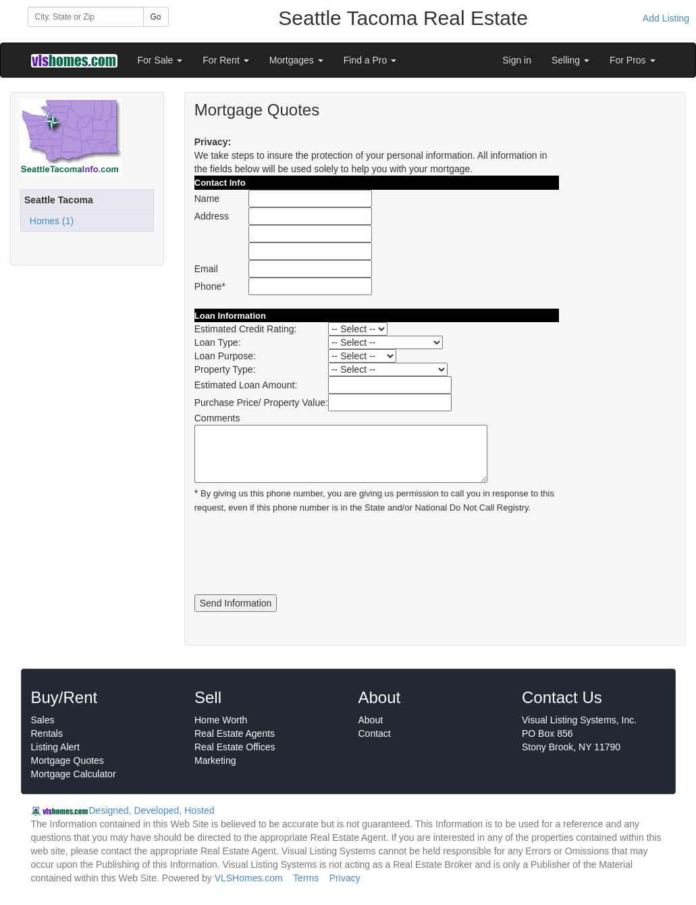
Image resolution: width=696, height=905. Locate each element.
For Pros (632, 60)
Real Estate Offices (234, 747)
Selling (570, 60)
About (370, 720)
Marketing (215, 760)
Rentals (47, 733)
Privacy (344, 878)
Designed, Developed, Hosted (152, 810)
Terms (306, 878)
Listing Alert (55, 747)
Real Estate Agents (234, 733)
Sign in (516, 60)
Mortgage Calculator (73, 774)
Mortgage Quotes (67, 760)
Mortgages (296, 60)
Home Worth (220, 720)
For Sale (160, 60)
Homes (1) (49, 220)
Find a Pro (370, 60)
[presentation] (297, 554)
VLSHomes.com (249, 878)
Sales (43, 720)
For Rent (225, 60)
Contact (374, 733)
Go (156, 17)
